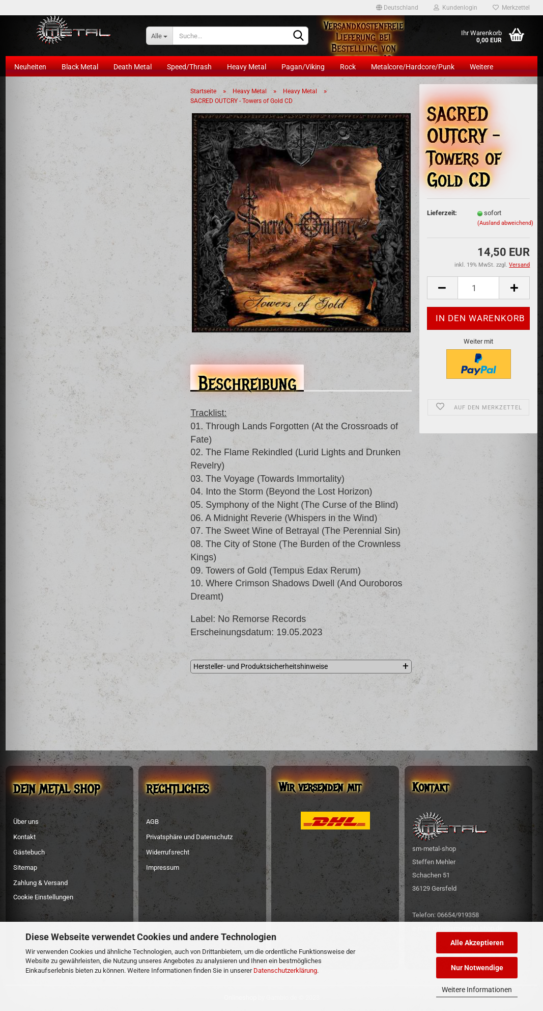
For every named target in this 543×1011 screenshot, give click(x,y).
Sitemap (25, 867)
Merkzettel (511, 7)
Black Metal (80, 67)
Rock (348, 67)
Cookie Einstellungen (43, 897)
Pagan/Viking (303, 67)
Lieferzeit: (442, 213)
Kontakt (24, 837)
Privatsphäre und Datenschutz (189, 837)
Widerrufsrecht (167, 852)
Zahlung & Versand (40, 883)
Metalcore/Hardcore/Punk (412, 67)
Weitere (481, 67)
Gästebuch (29, 852)
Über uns (26, 821)
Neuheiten (30, 67)
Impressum (162, 867)
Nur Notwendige (477, 968)
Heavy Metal (246, 67)
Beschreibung (247, 380)
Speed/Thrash (189, 67)
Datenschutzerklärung (285, 970)
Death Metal (132, 67)
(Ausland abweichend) (505, 223)
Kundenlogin (455, 7)
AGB (152, 821)
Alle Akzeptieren (477, 943)
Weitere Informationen (477, 990)
